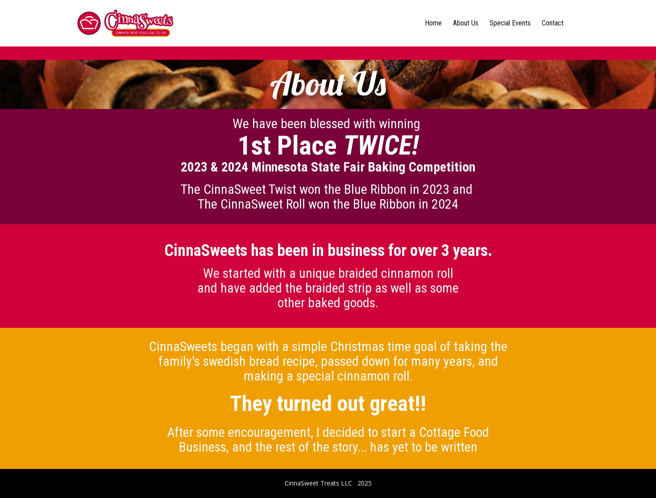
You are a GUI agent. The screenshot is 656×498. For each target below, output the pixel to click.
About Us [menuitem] (465, 23)
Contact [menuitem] (553, 23)
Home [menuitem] (433, 23)
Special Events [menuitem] (510, 23)
